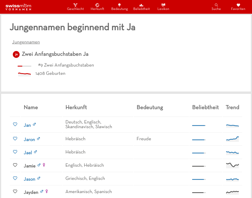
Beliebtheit (141, 7)
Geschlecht (75, 7)
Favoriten (238, 7)
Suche (216, 7)
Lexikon (163, 7)
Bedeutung (119, 7)
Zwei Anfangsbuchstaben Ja (55, 54)
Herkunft (97, 7)
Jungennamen (26, 42)
